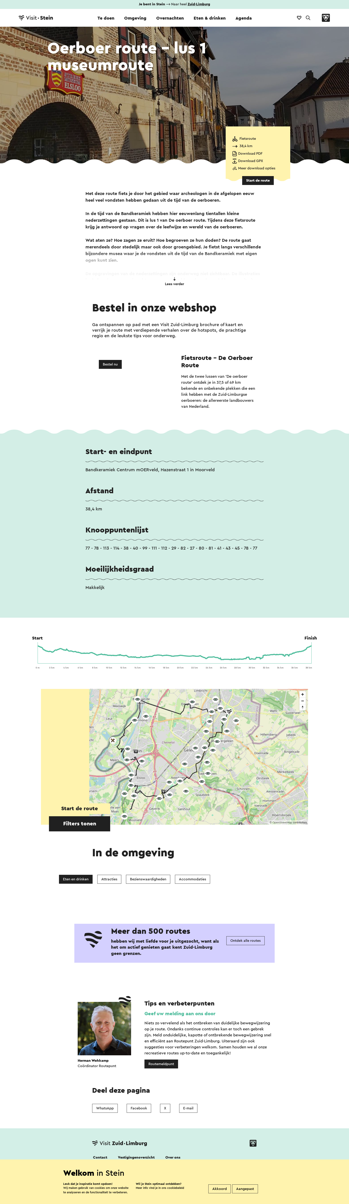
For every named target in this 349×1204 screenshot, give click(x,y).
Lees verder (174, 281)
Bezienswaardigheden (148, 879)
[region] (174, 757)
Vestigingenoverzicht (136, 1157)
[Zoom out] (302, 701)
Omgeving (135, 18)
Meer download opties (256, 168)
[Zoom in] (302, 694)
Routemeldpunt (161, 1064)
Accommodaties (192, 879)
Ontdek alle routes (245, 940)
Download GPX (250, 161)
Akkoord (219, 1189)
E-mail (188, 1108)
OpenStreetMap (282, 822)
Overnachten (170, 18)
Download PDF (250, 153)
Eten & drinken (210, 18)
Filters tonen (79, 823)
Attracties (109, 879)
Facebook (139, 1108)
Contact (100, 1157)
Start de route (258, 180)
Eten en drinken (76, 879)
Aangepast (245, 1189)
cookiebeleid (175, 1187)
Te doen (105, 18)
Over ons (172, 1157)
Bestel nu (110, 364)
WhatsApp (105, 1108)
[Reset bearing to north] (302, 707)
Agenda (243, 18)
